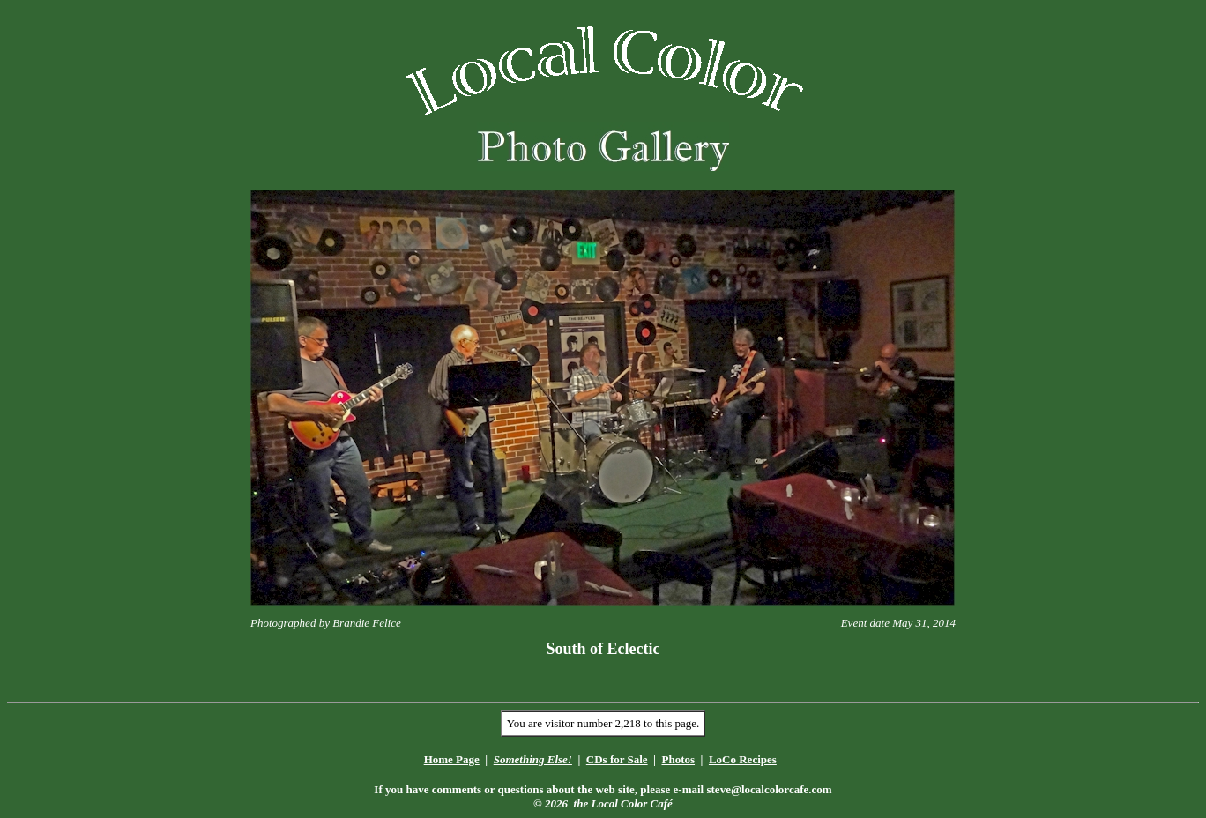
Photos (678, 759)
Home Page (452, 759)
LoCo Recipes (743, 759)
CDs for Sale (617, 759)
